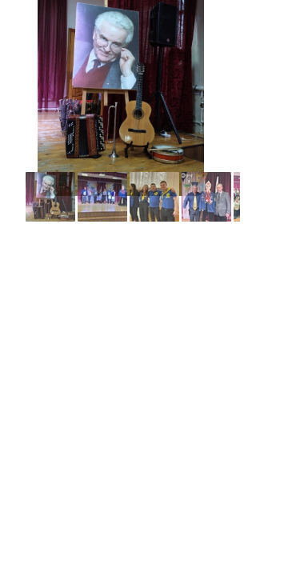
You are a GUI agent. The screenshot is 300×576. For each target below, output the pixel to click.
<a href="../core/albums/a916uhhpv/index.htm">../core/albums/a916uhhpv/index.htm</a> (120, 112)
